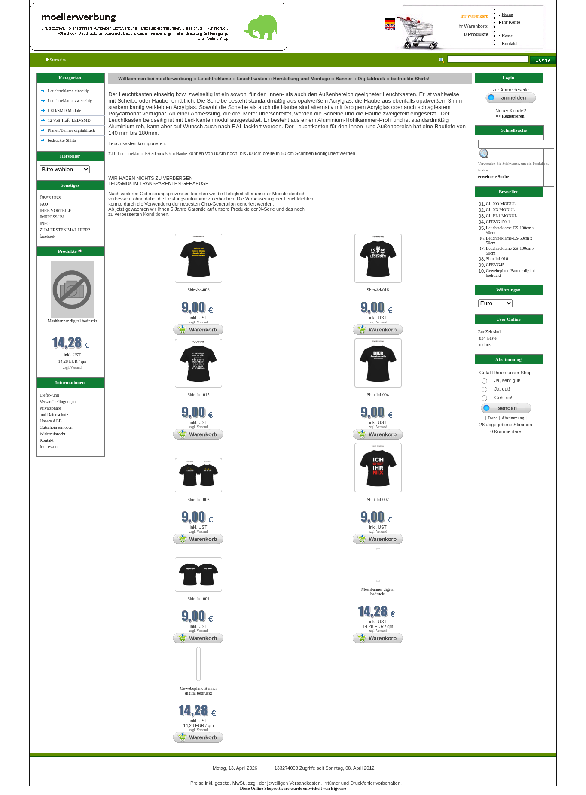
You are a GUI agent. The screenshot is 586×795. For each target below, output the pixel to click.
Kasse (507, 35)
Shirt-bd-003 (198, 499)
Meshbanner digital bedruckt (72, 321)
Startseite (56, 60)
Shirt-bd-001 (198, 598)
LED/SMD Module (64, 110)
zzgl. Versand (72, 368)
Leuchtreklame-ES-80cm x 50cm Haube (152, 153)
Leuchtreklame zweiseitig (70, 100)
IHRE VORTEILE (55, 210)
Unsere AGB (50, 421)
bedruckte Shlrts (62, 140)
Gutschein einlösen (56, 427)
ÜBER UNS (50, 197)
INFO (44, 223)
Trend (493, 418)
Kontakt (509, 43)
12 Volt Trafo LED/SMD (69, 120)
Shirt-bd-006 (198, 290)
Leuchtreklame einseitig (69, 90)
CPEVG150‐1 (498, 221)
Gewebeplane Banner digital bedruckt (198, 690)
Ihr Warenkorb (474, 16)
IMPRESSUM (52, 217)
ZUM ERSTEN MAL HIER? (65, 230)
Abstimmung (512, 418)
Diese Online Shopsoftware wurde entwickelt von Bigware (293, 788)
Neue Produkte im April (130, 228)
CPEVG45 (495, 264)
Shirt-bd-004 (378, 394)
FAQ (44, 204)
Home (507, 14)
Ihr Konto (511, 22)
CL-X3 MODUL (500, 209)
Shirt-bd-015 (198, 394)
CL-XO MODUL (501, 203)
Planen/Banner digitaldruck (71, 130)
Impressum (49, 446)
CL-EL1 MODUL (501, 215)
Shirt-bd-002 (378, 499)
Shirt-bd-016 (378, 290)
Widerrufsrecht (52, 433)
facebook (47, 236)
